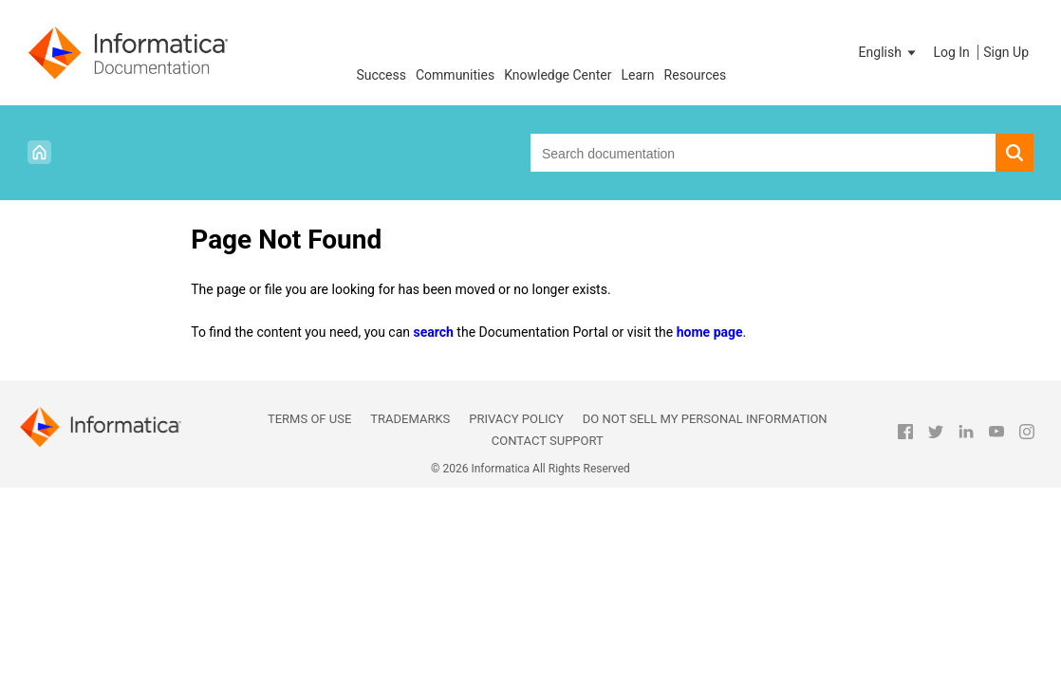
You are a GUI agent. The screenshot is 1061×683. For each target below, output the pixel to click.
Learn (638, 75)
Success (381, 75)
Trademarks (410, 419)
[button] (889, 52)
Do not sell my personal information (705, 419)
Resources (695, 75)
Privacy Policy (516, 419)
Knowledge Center (557, 75)
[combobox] (763, 153)
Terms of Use (309, 419)
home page (710, 332)
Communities (455, 75)
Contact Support (548, 441)
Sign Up (1006, 52)
